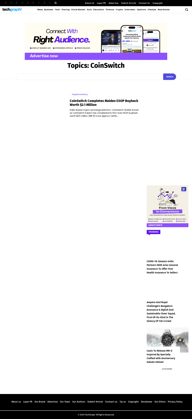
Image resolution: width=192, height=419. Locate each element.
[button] (186, 9)
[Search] (169, 76)
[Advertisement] (167, 128)
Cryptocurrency (80, 94)
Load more (167, 369)
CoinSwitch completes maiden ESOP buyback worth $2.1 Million (104, 103)
